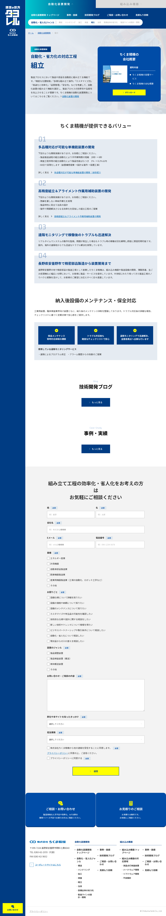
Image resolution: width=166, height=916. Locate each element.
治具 (99, 22)
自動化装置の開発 (70, 96)
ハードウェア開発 (131, 869)
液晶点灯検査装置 (131, 865)
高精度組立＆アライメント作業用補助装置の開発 (77, 216)
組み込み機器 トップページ (130, 851)
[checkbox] (96, 571)
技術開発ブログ (92, 14)
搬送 (60, 22)
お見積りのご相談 (131, 809)
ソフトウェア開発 (131, 874)
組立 (93, 22)
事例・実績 (72, 14)
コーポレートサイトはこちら (48, 864)
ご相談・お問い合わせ (117, 14)
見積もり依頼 (142, 14)
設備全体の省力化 (111, 22)
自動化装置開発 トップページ (45, 14)
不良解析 (127, 878)
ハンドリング (70, 22)
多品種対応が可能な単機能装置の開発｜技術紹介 (77, 172)
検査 (86, 22)
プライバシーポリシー (57, 753)
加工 (80, 22)
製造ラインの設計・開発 (130, 22)
